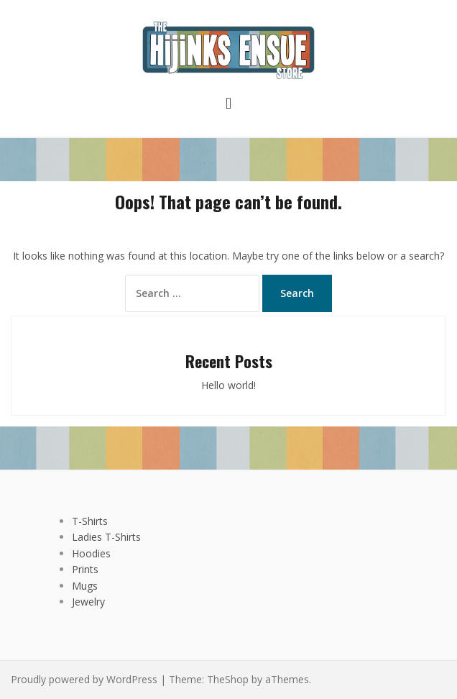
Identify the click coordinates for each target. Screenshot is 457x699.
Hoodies (91, 553)
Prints (85, 569)
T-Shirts (90, 521)
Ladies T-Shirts (106, 537)
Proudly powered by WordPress (84, 679)
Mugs (85, 586)
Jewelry (88, 601)
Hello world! (228, 385)
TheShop (228, 679)
